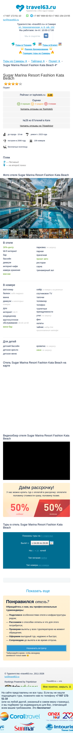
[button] (14, 233)
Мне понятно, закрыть (55, 686)
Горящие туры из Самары (36, 53)
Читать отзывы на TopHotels (36, 109)
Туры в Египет (50, 45)
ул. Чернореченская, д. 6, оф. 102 (36, 27)
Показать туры (36, 571)
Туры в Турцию (23, 45)
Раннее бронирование (36, 49)
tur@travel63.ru (11, 19)
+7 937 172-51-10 (12, 15)
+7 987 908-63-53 (42, 15)
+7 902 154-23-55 (61, 15)
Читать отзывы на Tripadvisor (36, 125)
